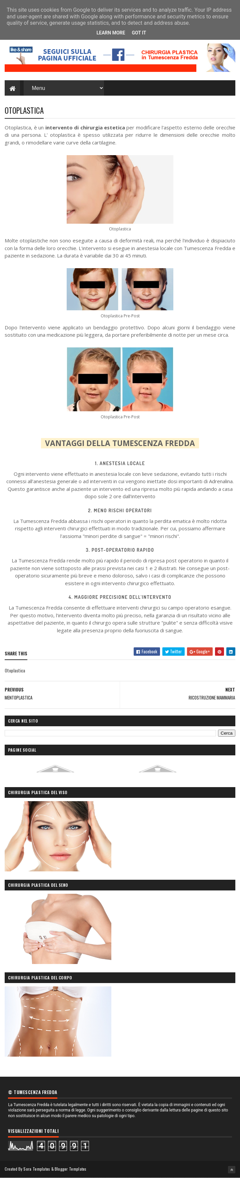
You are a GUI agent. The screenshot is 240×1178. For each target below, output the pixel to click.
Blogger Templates (71, 1169)
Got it (139, 32)
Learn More (110, 32)
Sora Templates (36, 1169)
